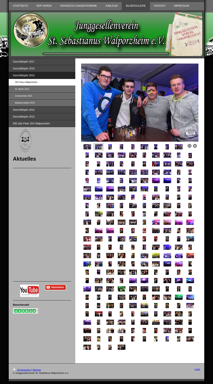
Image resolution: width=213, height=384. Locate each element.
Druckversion (22, 370)
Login (197, 369)
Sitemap (36, 370)
